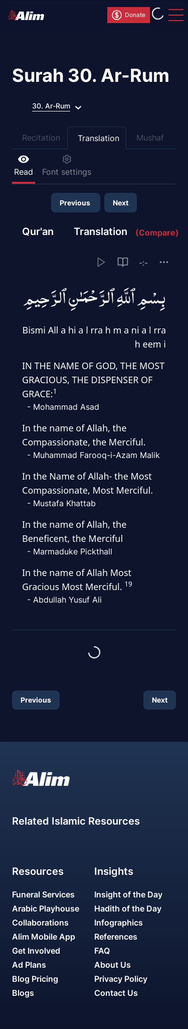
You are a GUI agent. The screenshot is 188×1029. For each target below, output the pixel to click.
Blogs (23, 993)
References (115, 937)
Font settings (66, 165)
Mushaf (150, 138)
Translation (98, 138)
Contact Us (116, 993)
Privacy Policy (120, 979)
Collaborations (40, 923)
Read (23, 165)
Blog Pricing (35, 979)
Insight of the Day (128, 894)
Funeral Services (43, 894)
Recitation (41, 138)
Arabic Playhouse (45, 908)
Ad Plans (29, 965)
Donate (128, 15)
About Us (112, 965)
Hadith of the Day (127, 908)
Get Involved (36, 951)
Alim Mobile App (43, 937)
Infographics (118, 923)
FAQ (102, 951)
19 (128, 584)
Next (120, 202)
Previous (76, 202)
